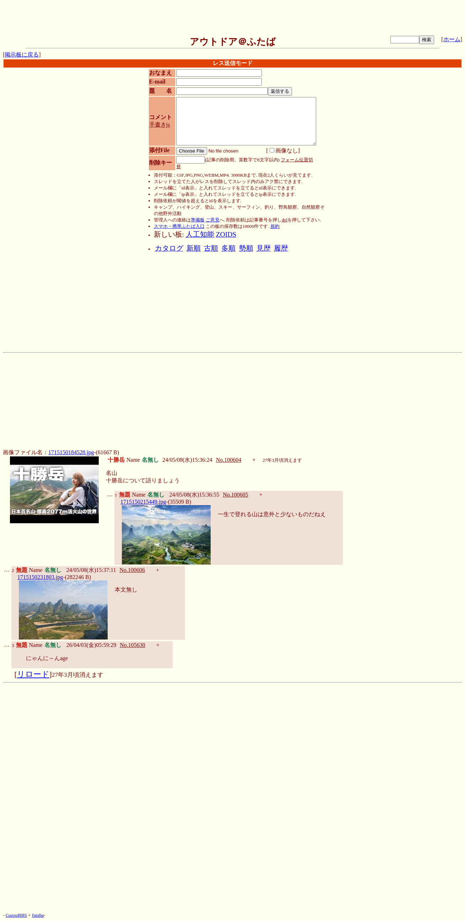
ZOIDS (226, 234)
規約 (275, 226)
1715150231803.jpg (40, 577)
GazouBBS (16, 915)
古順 (211, 248)
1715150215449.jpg (143, 502)
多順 (228, 248)
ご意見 (213, 220)
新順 (193, 248)
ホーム (451, 39)
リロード (33, 674)
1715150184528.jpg (71, 452)
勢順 (246, 248)
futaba (38, 915)
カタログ (169, 248)
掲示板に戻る (22, 55)
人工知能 (200, 234)
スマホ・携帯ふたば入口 (179, 226)
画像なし (284, 151)
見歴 (263, 248)
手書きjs (159, 125)
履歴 (281, 248)
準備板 (198, 220)
